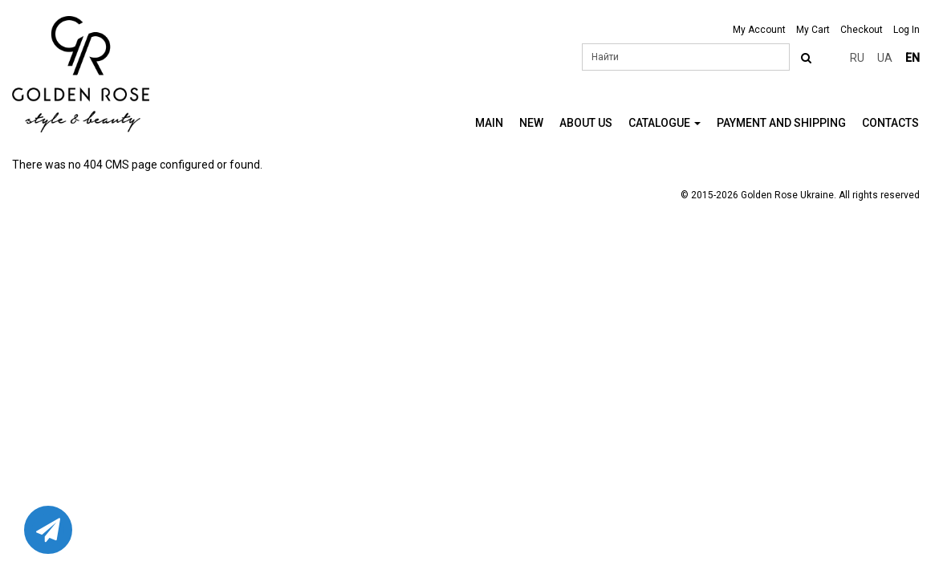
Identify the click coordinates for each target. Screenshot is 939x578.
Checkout (861, 29)
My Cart (813, 29)
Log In (906, 29)
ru (857, 57)
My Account (759, 29)
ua (884, 57)
